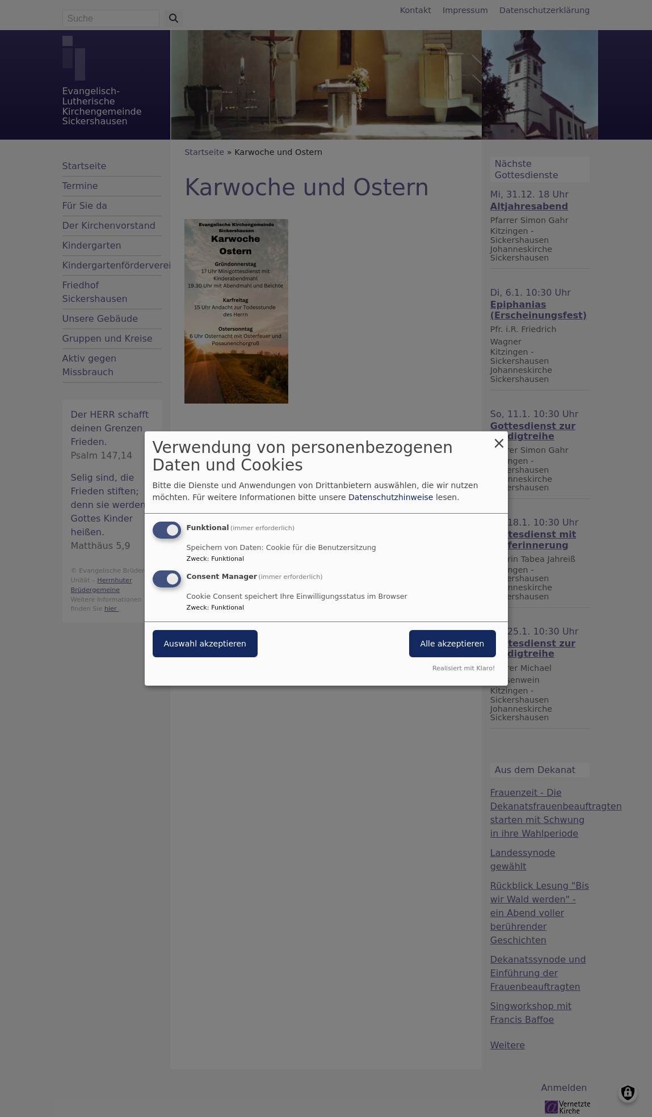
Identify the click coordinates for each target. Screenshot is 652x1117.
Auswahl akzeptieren (205, 643)
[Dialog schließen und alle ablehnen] (499, 438)
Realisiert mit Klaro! (463, 668)
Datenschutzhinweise (390, 497)
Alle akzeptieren (452, 643)
